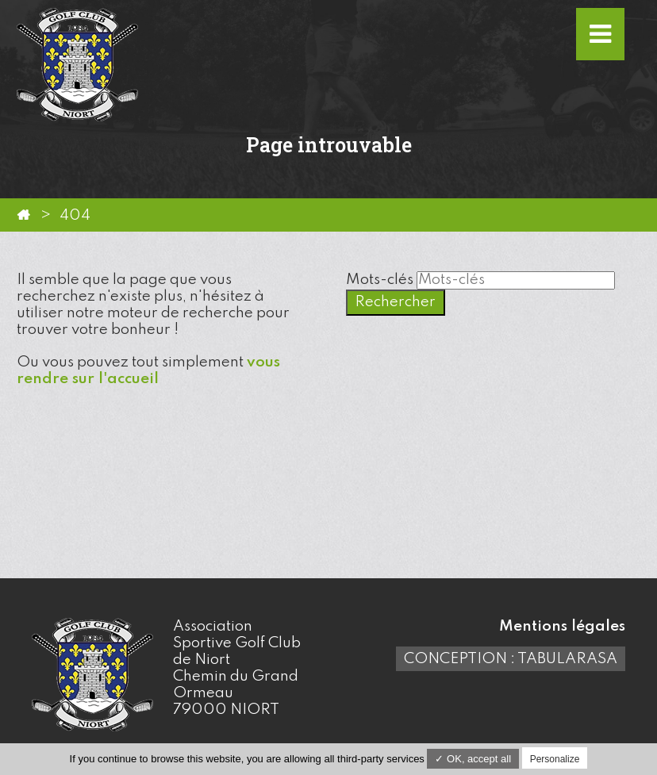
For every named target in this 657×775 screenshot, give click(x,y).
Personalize (555, 759)
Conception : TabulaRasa (510, 658)
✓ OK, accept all (473, 759)
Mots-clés (379, 279)
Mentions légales (562, 626)
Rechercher (395, 302)
